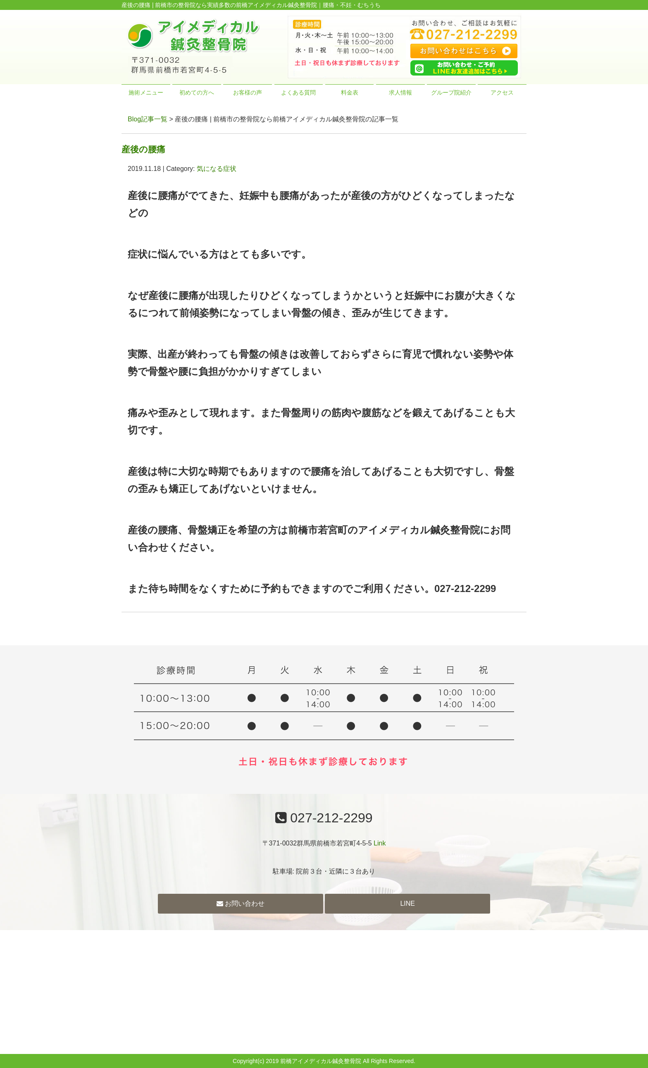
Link (380, 843)
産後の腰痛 (143, 149)
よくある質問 (298, 92)
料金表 (349, 92)
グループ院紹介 (451, 92)
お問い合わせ (240, 903)
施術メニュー (146, 92)
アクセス (502, 92)
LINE (407, 903)
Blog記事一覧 (147, 119)
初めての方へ (196, 92)
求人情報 (400, 92)
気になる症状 (216, 168)
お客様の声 (247, 92)
